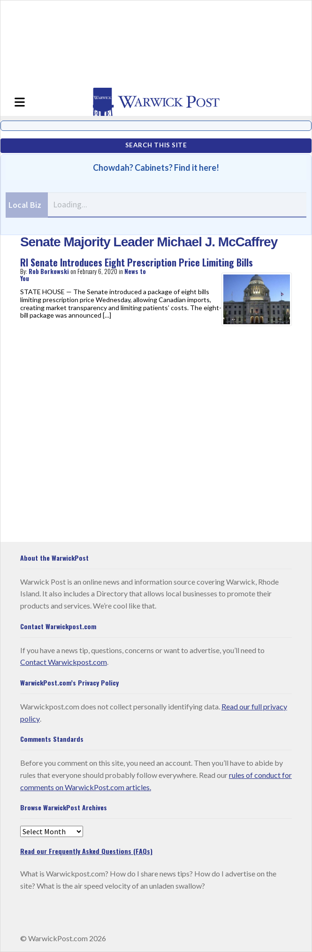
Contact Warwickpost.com (63, 661)
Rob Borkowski (49, 271)
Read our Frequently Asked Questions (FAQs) (86, 851)
